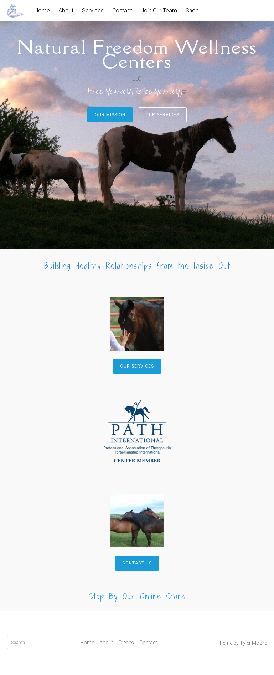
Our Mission (110, 114)
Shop (192, 10)
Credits (126, 642)
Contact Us (137, 563)
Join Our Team (159, 10)
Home (42, 10)
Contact (122, 10)
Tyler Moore (253, 643)
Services (93, 10)
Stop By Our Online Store (137, 596)
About (65, 10)
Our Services (162, 114)
